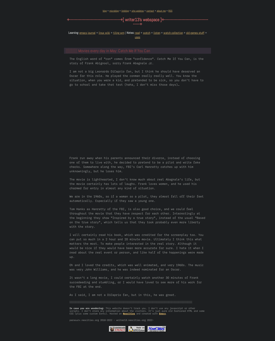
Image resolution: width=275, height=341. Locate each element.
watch (146, 33)
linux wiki (104, 33)
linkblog (125, 10)
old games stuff (195, 33)
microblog (114, 10)
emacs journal (87, 33)
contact (150, 10)
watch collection (173, 33)
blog (105, 10)
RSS (170, 10)
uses (137, 37)
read (137, 33)
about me (161, 10)
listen (157, 33)
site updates (138, 10)
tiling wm (118, 33)
